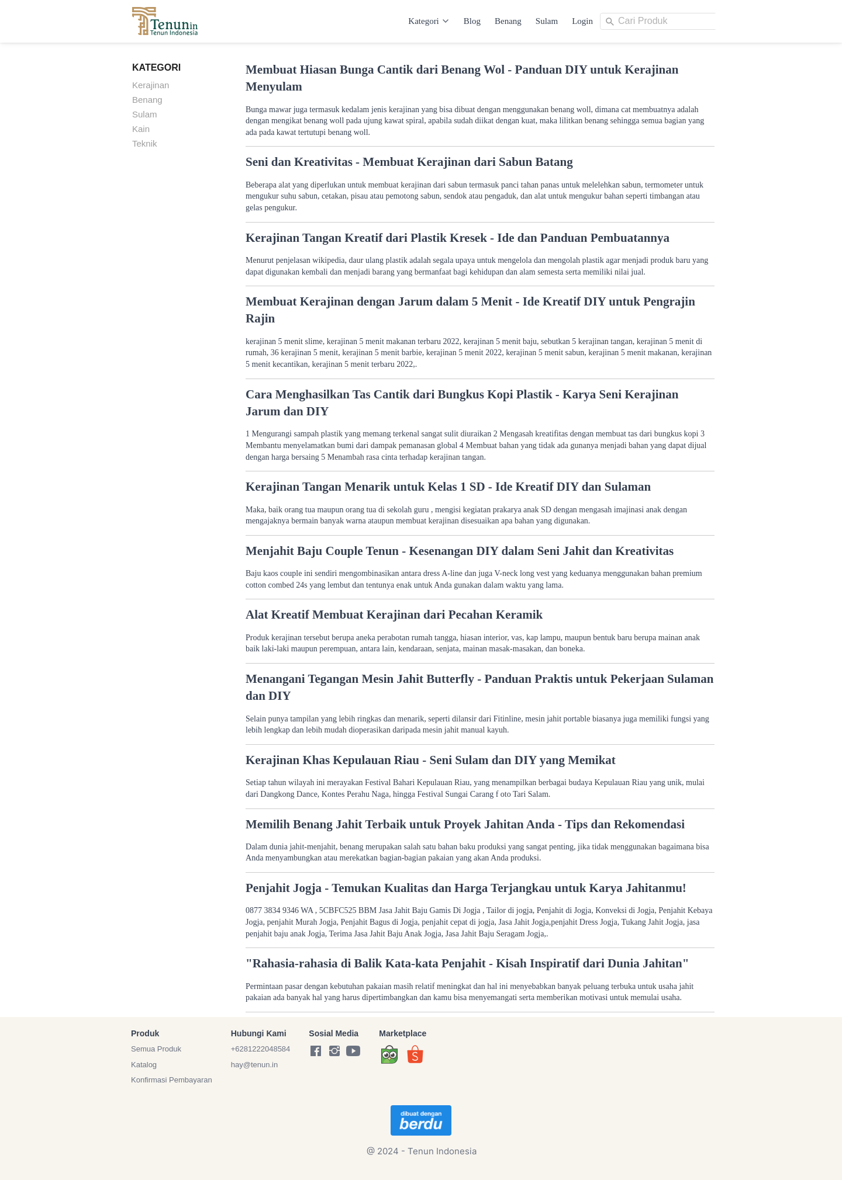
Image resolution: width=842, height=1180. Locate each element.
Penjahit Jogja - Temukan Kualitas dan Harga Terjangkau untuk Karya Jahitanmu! (466, 888)
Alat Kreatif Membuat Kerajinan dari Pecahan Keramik (394, 615)
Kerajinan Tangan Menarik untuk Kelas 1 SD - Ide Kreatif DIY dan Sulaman (448, 487)
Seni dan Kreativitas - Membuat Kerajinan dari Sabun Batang (409, 162)
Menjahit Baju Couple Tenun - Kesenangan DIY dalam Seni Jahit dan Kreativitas (460, 551)
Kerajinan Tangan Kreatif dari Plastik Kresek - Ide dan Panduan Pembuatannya (458, 238)
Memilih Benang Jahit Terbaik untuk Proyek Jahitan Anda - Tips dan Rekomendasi (465, 824)
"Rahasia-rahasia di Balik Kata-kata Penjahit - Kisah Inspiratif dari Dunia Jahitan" (467, 963)
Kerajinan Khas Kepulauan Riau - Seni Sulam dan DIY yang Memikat (431, 760)
